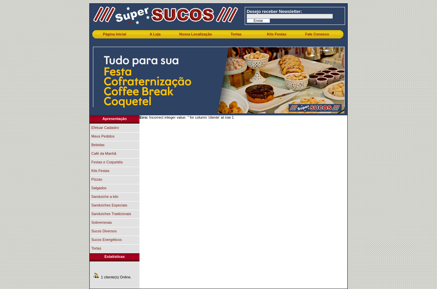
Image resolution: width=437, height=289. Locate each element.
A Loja (154, 34)
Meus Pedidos (103, 136)
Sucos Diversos (104, 231)
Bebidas (98, 145)
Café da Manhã (103, 153)
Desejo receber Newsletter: (274, 11)
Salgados (99, 188)
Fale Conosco (317, 34)
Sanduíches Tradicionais (111, 214)
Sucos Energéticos (106, 240)
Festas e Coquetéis (107, 162)
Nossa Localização (195, 34)
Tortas (236, 34)
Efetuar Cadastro (105, 128)
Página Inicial (114, 34)
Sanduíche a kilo (104, 197)
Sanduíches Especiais (109, 205)
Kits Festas (277, 34)
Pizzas (96, 179)
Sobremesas (101, 222)
